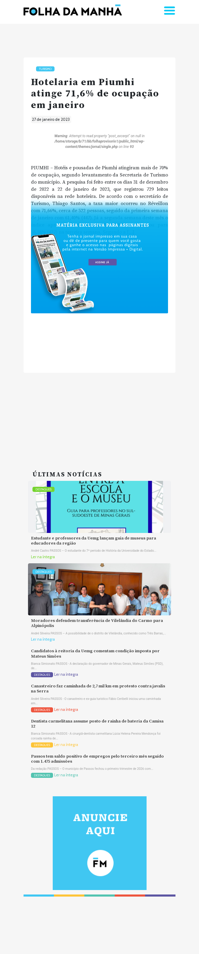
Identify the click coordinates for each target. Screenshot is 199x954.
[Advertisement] (99, 414)
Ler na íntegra (43, 557)
